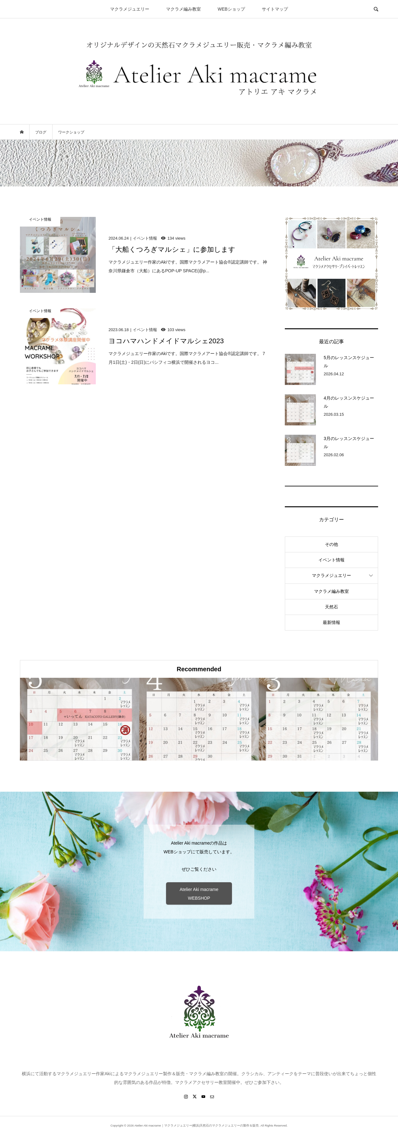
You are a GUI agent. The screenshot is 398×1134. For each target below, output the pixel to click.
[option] (79, 719)
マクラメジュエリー (129, 9)
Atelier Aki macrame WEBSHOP (199, 894)
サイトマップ (275, 9)
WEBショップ (231, 9)
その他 (331, 544)
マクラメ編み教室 (183, 9)
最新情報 (331, 622)
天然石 (331, 606)
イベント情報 (331, 559)
